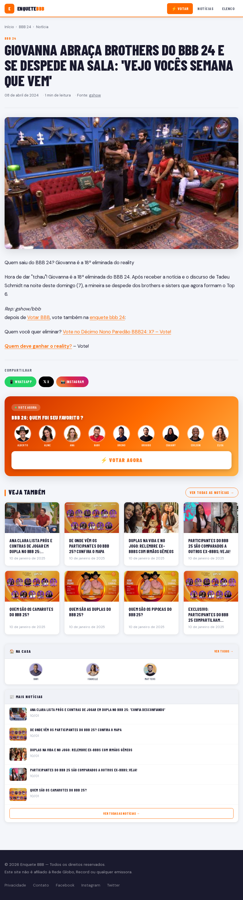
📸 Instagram (72, 381)
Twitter (113, 885)
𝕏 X (46, 381)
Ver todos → (224, 651)
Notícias (205, 8)
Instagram (90, 885)
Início (9, 26)
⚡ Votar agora (122, 460)
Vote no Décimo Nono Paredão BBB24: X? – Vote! (117, 332)
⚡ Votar (180, 8)
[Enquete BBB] (24, 8)
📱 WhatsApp (20, 381)
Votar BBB (38, 317)
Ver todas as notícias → (212, 492)
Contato (41, 885)
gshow (95, 95)
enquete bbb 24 (107, 317)
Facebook (65, 885)
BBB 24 (25, 26)
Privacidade (15, 885)
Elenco (228, 8)
